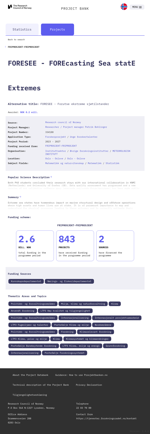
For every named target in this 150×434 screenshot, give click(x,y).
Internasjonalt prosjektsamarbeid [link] (117, 317)
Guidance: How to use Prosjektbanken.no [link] (81, 374)
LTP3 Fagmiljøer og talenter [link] (29, 324)
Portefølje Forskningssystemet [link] (65, 352)
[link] (124, 7)
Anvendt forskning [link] (22, 310)
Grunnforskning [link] (115, 345)
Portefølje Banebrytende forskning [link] (33, 345)
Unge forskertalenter (83, 136)
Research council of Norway (63, 122)
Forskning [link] (67, 331)
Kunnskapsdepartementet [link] (26, 281)
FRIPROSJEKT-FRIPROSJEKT (61, 145)
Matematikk (95, 163)
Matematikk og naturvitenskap (64, 163)
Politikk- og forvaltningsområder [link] (33, 303)
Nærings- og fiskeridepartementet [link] (69, 281)
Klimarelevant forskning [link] (95, 331)
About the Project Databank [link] (30, 374)
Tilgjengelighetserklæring (30, 394)
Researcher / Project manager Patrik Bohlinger (76, 126)
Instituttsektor (55, 150)
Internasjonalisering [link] (75, 317)
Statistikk (112, 163)
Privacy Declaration (89, 384)
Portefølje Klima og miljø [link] (71, 324)
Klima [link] (114, 303)
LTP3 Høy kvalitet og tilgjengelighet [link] (65, 310)
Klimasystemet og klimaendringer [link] (87, 338)
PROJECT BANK (75, 8)
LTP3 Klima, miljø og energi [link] (81, 345)
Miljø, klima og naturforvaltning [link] (83, 303)
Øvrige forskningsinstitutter (89, 150)
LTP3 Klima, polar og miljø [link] (29, 338)
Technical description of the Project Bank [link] (41, 384)
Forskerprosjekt (55, 136)
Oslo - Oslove (54, 158)
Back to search (16, 39)
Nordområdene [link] (103, 324)
